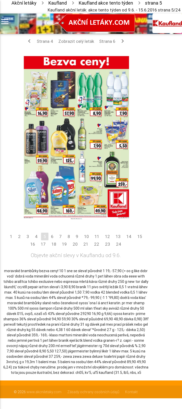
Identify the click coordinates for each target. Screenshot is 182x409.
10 (86, 236)
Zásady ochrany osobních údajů (93, 392)
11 (97, 236)
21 (85, 244)
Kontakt (131, 392)
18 (53, 244)
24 (118, 244)
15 (139, 236)
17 (43, 244)
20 (75, 244)
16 (32, 244)
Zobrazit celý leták (76, 41)
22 (96, 244)
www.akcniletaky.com (44, 392)
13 (118, 236)
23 (107, 244)
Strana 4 (39, 41)
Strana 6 (112, 41)
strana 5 (153, 3)
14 (129, 236)
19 (64, 244)
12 (107, 236)
